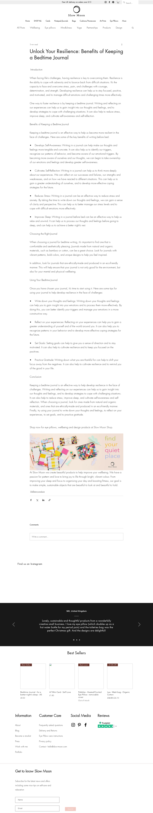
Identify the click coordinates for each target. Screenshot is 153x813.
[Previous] (14, 624)
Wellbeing (35, 27)
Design (119, 27)
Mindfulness (66, 27)
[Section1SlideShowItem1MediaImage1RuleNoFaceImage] (73, 639)
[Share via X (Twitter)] (37, 500)
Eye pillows (50, 27)
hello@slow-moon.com (57, 746)
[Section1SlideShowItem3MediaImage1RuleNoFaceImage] (79, 639)
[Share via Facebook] (31, 500)
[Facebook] (109, 2)
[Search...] (129, 3)
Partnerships (92, 27)
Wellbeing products (37, 491)
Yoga (79, 27)
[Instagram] (105, 2)
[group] (76, 682)
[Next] (139, 624)
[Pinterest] (113, 2)
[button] (118, 2)
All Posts (21, 27)
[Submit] (70, 809)
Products (107, 27)
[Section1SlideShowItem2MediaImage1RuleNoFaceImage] (76, 639)
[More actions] (121, 44)
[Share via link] (49, 500)
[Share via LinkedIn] (43, 500)
